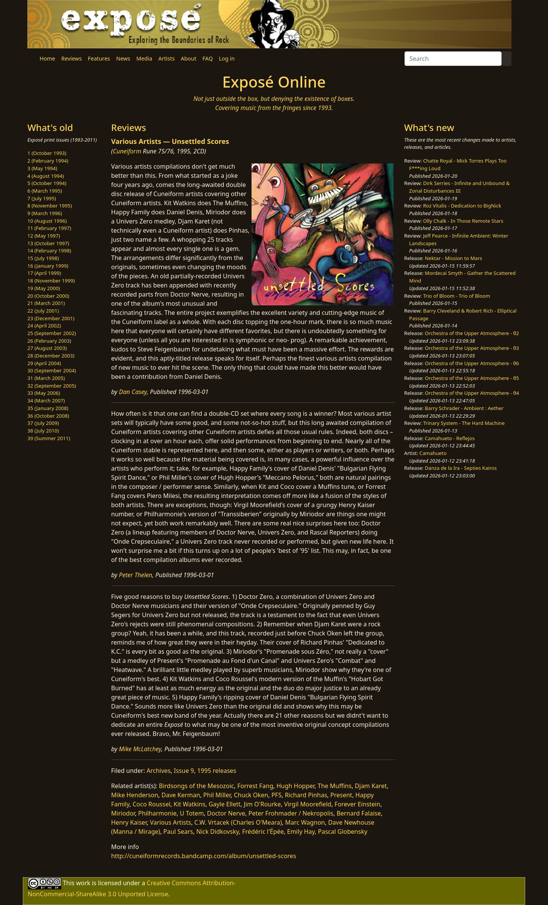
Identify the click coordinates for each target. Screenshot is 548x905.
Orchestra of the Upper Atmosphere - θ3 (472, 348)
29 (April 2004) (44, 363)
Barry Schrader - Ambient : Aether (464, 408)
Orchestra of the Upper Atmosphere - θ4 (472, 392)
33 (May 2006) (43, 392)
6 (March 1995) (44, 190)
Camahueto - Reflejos (450, 438)
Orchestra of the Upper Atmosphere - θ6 (472, 363)
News (123, 58)
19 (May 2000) (43, 288)
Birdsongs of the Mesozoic (196, 786)
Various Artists (170, 822)
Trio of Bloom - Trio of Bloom (456, 295)
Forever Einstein (357, 804)
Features (99, 58)
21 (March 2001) (46, 303)
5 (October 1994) (46, 183)
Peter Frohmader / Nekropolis (291, 813)
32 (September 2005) (51, 385)
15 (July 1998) (43, 258)
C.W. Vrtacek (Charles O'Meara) (238, 822)
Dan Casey (133, 392)
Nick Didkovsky (217, 831)
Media (144, 58)
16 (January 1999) (47, 265)
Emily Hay (301, 831)
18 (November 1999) (51, 280)
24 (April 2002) (44, 325)
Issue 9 (184, 770)
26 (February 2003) (49, 340)
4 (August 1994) (45, 175)
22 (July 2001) (43, 310)
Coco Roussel (151, 804)
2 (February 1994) (47, 160)
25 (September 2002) (51, 333)
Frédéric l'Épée (263, 831)
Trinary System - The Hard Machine (464, 423)
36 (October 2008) (48, 415)
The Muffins (335, 786)
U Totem (192, 813)
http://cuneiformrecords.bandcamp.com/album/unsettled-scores (203, 856)
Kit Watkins (190, 804)
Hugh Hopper (295, 786)
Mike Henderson (134, 795)
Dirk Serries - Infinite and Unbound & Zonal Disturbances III (459, 187)
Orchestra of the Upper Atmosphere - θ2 (472, 333)
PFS (276, 795)
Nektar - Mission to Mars (453, 258)
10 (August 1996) (47, 220)
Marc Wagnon (305, 822)
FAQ (207, 58)
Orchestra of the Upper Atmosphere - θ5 (472, 378)
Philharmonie (157, 813)
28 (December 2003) (50, 355)
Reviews (71, 58)
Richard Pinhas (306, 795)
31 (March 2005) (46, 378)
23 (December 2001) (50, 318)
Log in (226, 58)
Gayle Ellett (225, 804)
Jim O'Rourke (262, 804)
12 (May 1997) (43, 235)
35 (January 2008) (47, 408)
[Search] (453, 58)
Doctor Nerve (226, 813)
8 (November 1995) (49, 205)
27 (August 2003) (47, 348)
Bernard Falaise (358, 813)
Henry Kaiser (129, 822)
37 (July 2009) (43, 423)
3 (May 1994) (42, 168)
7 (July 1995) (41, 198)
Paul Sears (178, 831)
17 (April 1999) (44, 273)
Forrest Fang (255, 786)
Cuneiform (127, 151)
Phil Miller (217, 795)
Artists (166, 58)
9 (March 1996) (44, 213)
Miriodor (123, 813)
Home (47, 58)
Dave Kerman (180, 795)
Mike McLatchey (140, 749)
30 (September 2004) (51, 370)
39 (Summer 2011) (48, 438)
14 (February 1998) (49, 250)
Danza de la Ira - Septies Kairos (461, 467)
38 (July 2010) (43, 430)
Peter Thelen (136, 575)
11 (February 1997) (49, 228)
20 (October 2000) (48, 295)
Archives (158, 770)
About (188, 58)
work (83, 883)
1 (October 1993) (46, 153)
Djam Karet (371, 786)
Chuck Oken (251, 795)
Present (341, 795)
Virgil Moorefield (307, 804)
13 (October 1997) (48, 243)
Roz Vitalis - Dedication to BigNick (462, 205)
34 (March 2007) (46, 400)
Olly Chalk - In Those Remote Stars (463, 220)
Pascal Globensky (343, 831)
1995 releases (216, 770)
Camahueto (433, 453)
